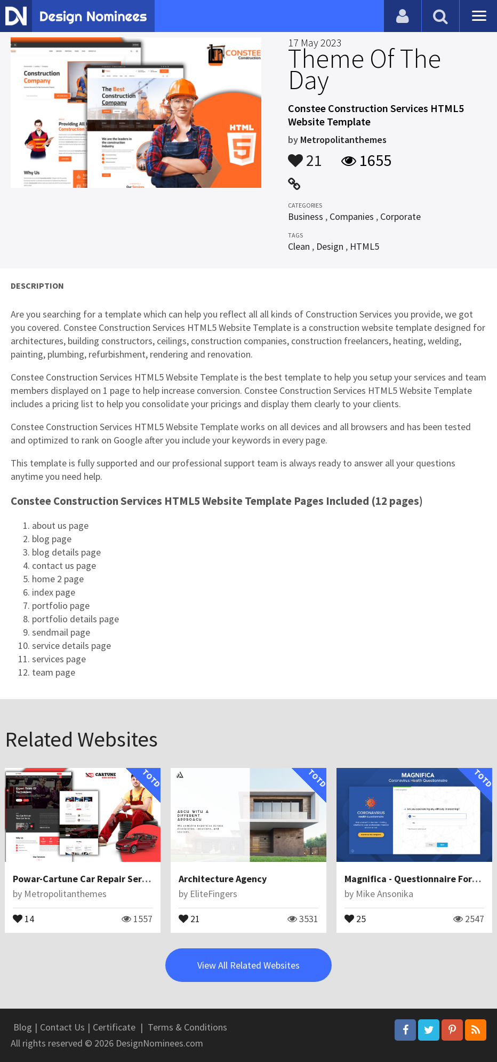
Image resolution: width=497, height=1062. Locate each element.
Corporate (400, 216)
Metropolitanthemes (343, 139)
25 (355, 918)
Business (305, 216)
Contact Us (62, 1027)
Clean (299, 246)
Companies (352, 216)
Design (329, 246)
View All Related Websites (248, 965)
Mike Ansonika (384, 893)
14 (23, 918)
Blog (22, 1027)
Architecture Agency (223, 879)
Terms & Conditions (187, 1027)
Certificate (114, 1027)
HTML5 (364, 246)
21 (305, 155)
